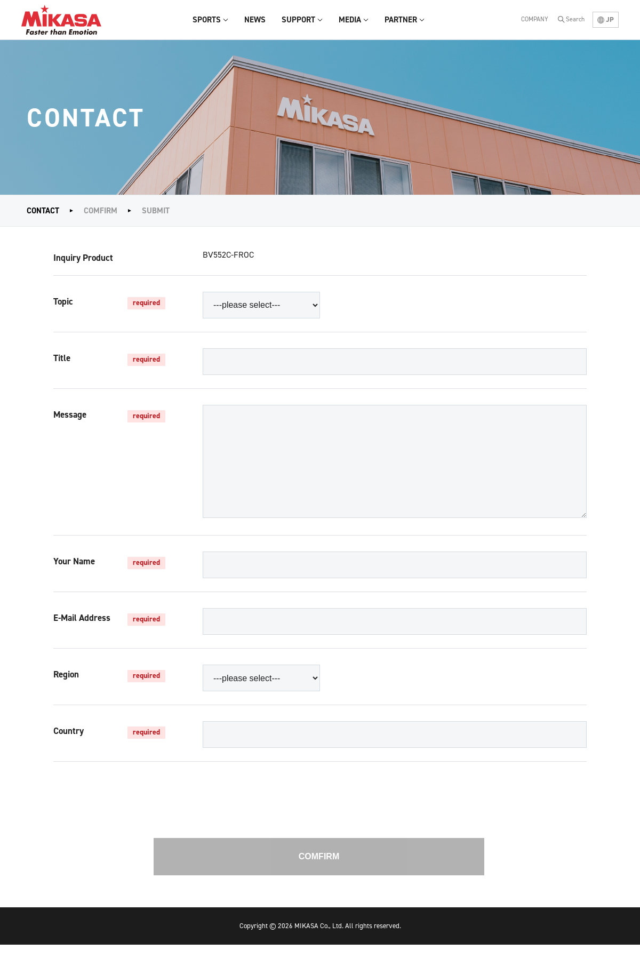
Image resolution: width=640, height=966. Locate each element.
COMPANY (534, 19)
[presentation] (319, 830)
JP (605, 19)
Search (575, 19)
